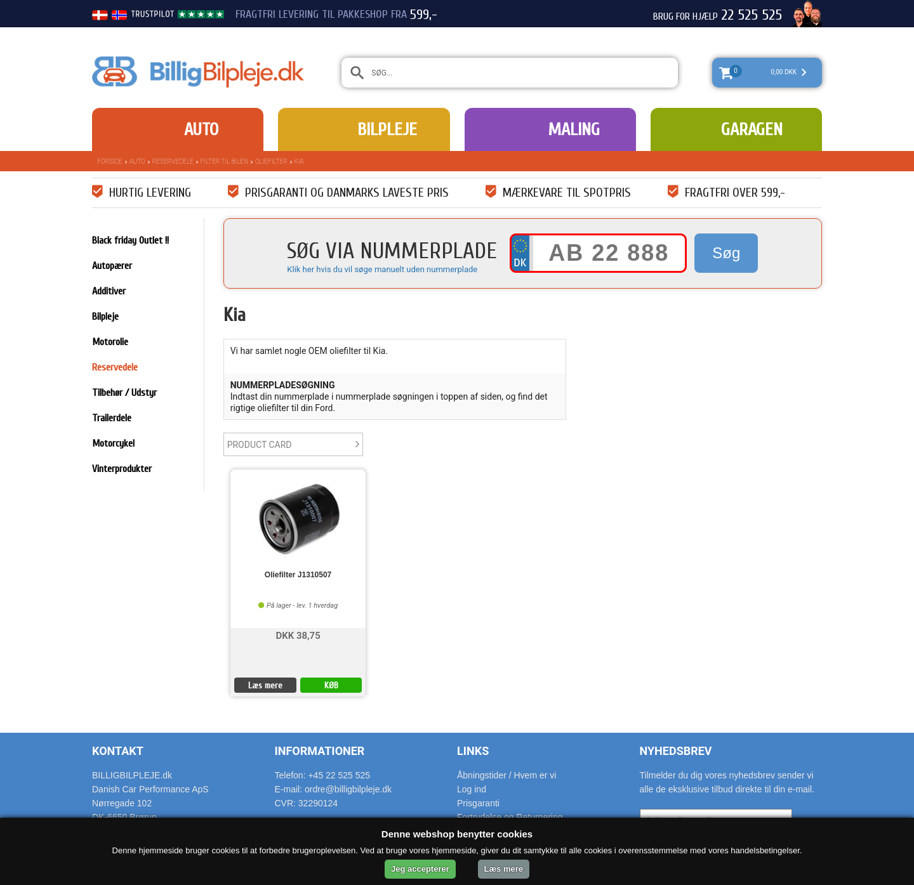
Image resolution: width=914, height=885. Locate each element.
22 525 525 (751, 15)
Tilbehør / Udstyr (124, 392)
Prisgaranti (478, 803)
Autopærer (112, 266)
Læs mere (265, 685)
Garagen (752, 129)
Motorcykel (113, 443)
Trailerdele (111, 418)
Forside (110, 161)
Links (473, 750)
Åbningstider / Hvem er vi (506, 775)
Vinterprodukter (122, 469)
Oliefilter (271, 161)
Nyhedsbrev (676, 750)
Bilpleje (387, 129)
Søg (726, 252)
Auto (201, 129)
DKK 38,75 (297, 634)
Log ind (471, 789)
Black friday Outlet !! (130, 240)
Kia (299, 161)
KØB (331, 685)
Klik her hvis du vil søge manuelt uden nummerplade (382, 269)
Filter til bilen (224, 161)
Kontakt (117, 750)
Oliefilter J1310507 (298, 575)
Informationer (320, 750)
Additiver (109, 291)
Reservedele (173, 161)
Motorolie (110, 342)
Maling (574, 129)
